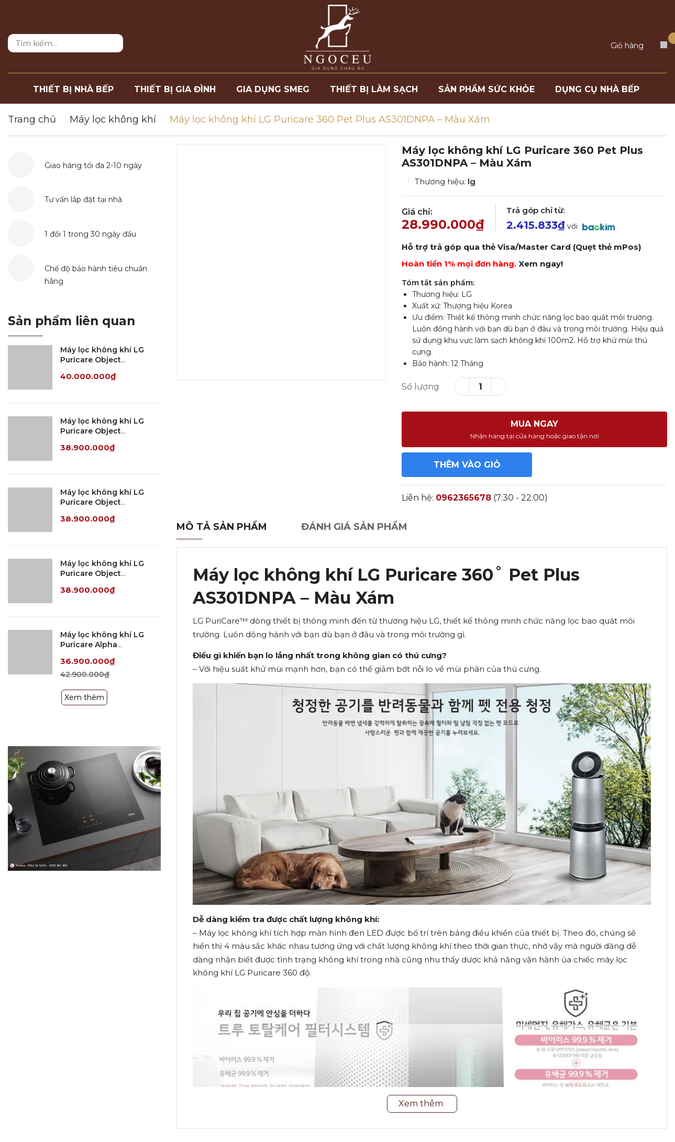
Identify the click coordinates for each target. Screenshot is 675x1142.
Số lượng (420, 387)
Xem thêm (84, 697)
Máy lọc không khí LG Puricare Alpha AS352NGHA (102, 645)
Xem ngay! (540, 264)
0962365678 (463, 498)
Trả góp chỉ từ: (535, 210)
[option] (281, 262)
